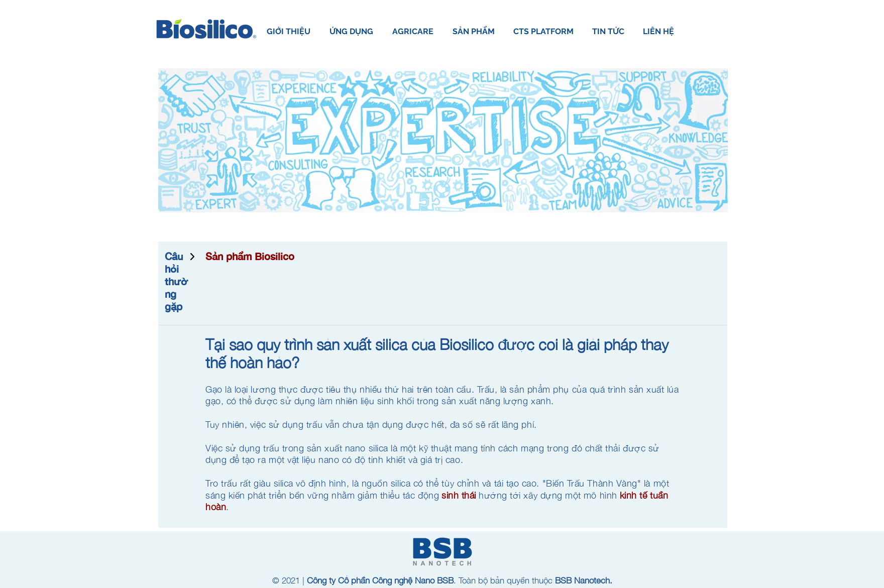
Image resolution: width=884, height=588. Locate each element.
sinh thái (458, 495)
